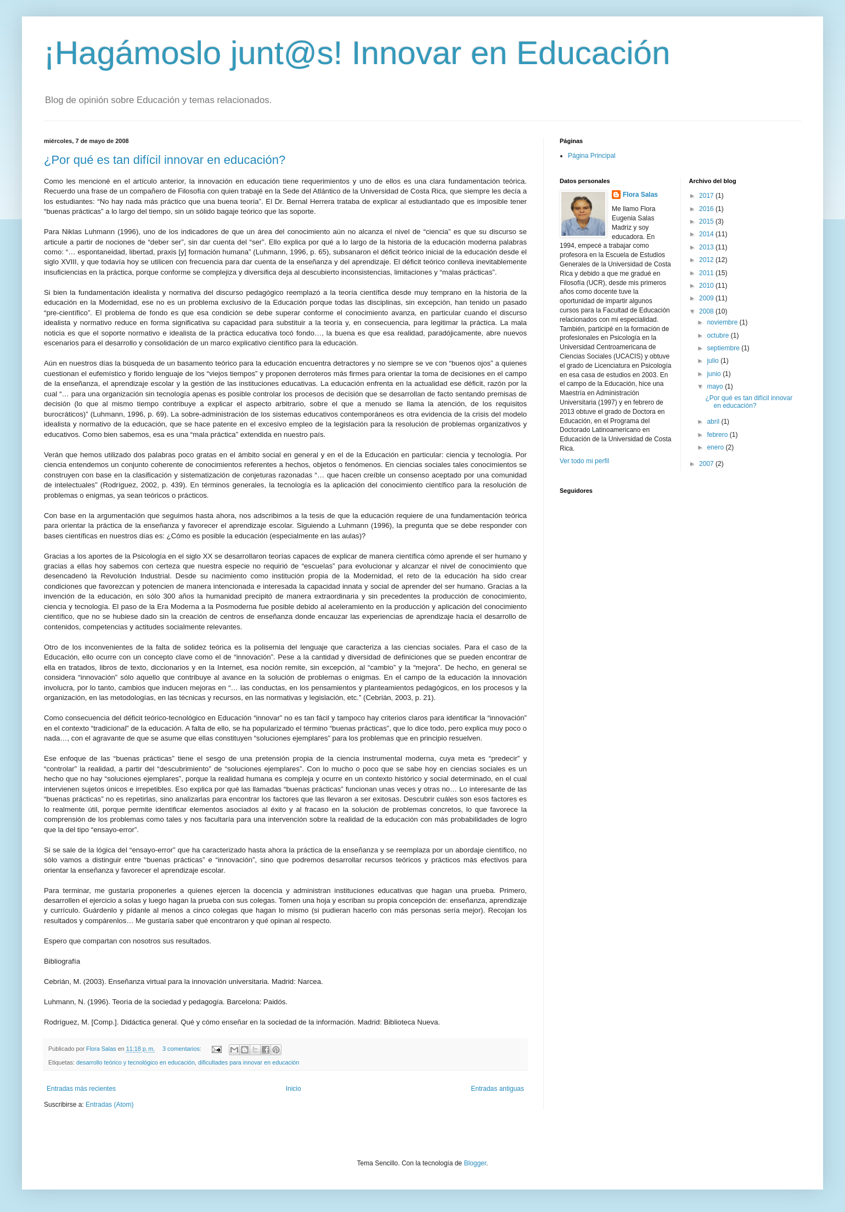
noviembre (723, 322)
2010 (707, 285)
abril (714, 421)
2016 (707, 209)
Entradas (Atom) (109, 1104)
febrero (718, 435)
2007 (707, 464)
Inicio (293, 1088)
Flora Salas (640, 194)
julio (713, 361)
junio (715, 374)
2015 (707, 221)
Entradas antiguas (497, 1088)
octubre (718, 335)
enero (716, 447)
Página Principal (592, 156)
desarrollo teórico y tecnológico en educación (135, 1062)
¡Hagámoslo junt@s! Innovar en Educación (357, 53)
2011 (707, 273)
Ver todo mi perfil (584, 461)
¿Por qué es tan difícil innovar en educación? (164, 160)
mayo (716, 386)
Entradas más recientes (81, 1088)
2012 (707, 260)
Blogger (475, 1163)
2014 (707, 234)
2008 (707, 311)
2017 (707, 196)
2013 (707, 247)
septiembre (724, 348)
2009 (707, 298)
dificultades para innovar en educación (248, 1062)
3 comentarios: (182, 1048)
